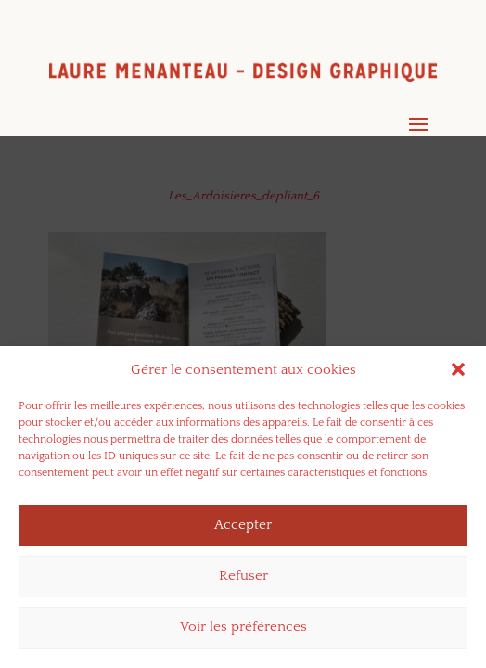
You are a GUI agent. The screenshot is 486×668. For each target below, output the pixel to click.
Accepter (243, 529)
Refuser (243, 580)
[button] (458, 374)
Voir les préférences (243, 631)
